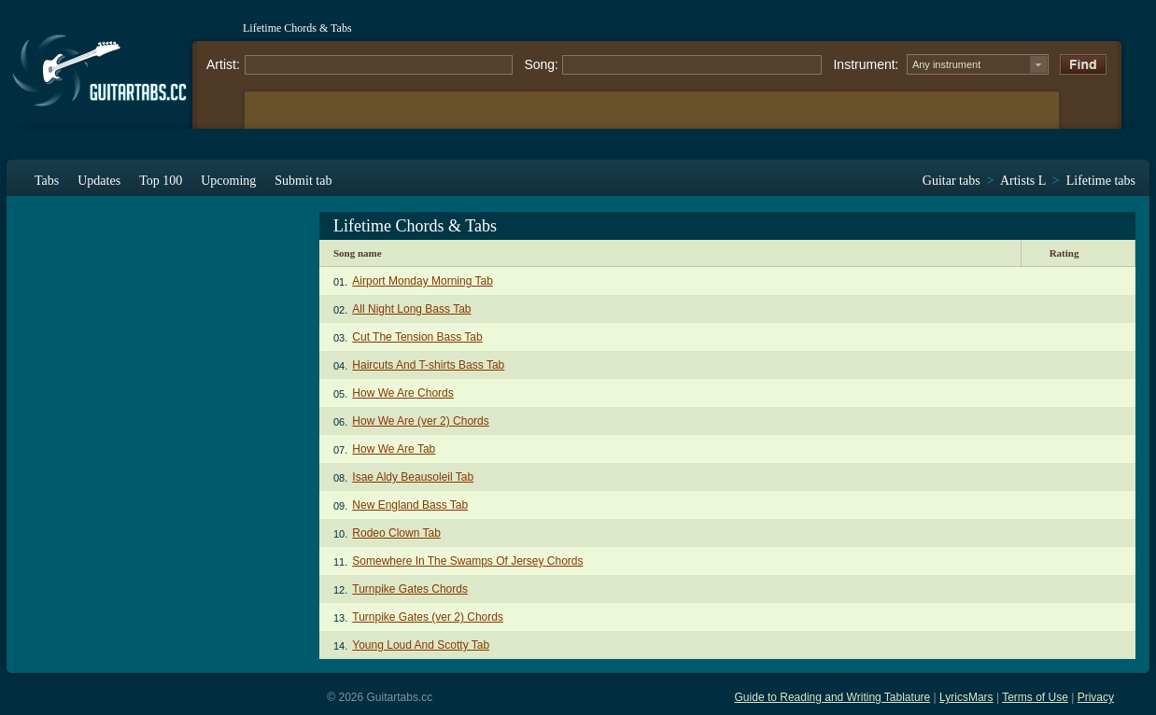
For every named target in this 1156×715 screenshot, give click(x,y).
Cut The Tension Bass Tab (417, 336)
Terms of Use (1035, 697)
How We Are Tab (393, 449)
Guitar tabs (951, 181)
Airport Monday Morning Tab (422, 280)
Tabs (47, 181)
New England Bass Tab (410, 505)
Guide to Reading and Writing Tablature (833, 697)
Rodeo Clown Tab (396, 533)
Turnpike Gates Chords (410, 589)
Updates (99, 181)
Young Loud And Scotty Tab (420, 645)
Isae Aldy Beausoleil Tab (412, 477)
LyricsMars (966, 697)
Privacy (1096, 697)
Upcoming (228, 181)
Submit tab (303, 181)
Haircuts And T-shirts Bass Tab (428, 365)
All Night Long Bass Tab (411, 308)
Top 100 (160, 181)
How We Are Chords (403, 393)
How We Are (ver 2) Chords (420, 421)
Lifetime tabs (1100, 181)
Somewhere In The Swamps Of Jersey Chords (467, 561)
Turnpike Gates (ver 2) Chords (427, 617)
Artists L (1023, 181)
